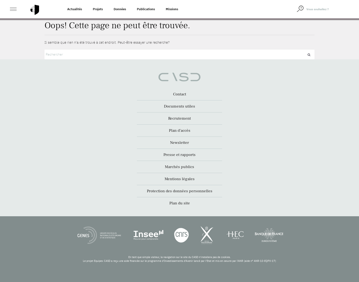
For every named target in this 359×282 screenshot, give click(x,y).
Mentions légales (180, 179)
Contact (179, 94)
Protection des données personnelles (179, 191)
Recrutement (179, 118)
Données (120, 9)
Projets (98, 9)
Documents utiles (179, 106)
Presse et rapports (179, 154)
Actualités (74, 9)
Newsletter (179, 142)
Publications (146, 9)
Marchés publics (179, 166)
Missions (172, 9)
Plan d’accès (179, 130)
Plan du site (179, 203)
